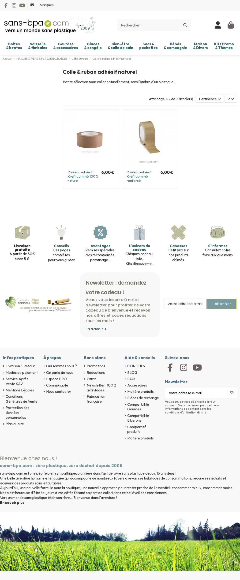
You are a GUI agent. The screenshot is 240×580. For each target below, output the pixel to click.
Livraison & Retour (20, 366)
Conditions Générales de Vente (22, 399)
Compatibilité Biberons (138, 418)
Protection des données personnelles (17, 412)
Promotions (96, 366)
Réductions (96, 372)
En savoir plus (12, 502)
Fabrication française (96, 399)
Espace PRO (56, 378)
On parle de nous (59, 372)
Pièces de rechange (143, 397)
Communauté (57, 385)
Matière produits (140, 391)
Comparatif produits (136, 429)
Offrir (91, 378)
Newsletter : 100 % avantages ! (101, 387)
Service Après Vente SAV (17, 381)
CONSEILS (136, 366)
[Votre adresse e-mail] (195, 393)
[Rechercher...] (185, 25)
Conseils (61, 245)
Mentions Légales (20, 390)
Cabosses (178, 245)
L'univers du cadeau (139, 247)
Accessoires (137, 385)
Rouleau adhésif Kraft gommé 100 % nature (83, 176)
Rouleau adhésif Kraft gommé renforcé (139, 176)
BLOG (132, 372)
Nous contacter (58, 391)
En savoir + (96, 329)
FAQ (131, 378)
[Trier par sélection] (210, 99)
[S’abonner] (231, 393)
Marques (47, 5)
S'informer (217, 245)
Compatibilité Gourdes (138, 407)
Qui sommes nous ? (61, 366)
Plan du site (15, 423)
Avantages (100, 245)
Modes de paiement (22, 372)
